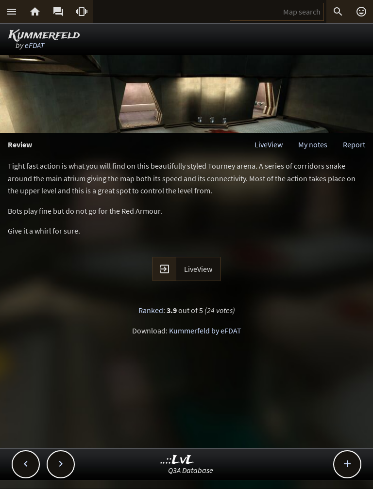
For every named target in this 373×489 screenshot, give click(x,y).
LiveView (268, 144)
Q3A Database (190, 470)
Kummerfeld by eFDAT (205, 330)
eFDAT (34, 45)
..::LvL (177, 460)
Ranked (150, 310)
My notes (312, 144)
